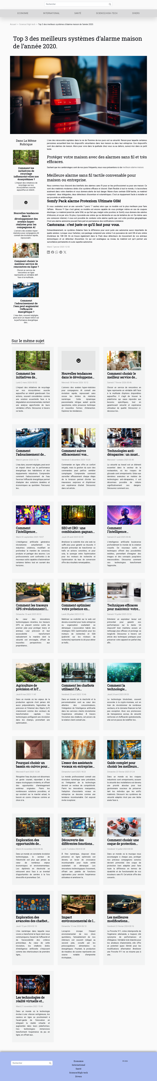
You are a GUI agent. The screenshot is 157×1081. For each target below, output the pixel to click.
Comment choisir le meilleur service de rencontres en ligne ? (26, 264)
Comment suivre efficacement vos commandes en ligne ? (78, 454)
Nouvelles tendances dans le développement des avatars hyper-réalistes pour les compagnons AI (26, 220)
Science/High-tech (107, 13)
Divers (136, 13)
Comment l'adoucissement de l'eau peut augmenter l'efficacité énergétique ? (26, 306)
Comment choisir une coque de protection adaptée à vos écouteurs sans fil (123, 845)
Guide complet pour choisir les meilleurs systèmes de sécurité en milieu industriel (122, 768)
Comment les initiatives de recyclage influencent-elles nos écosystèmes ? (26, 173)
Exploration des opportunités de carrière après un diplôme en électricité (31, 845)
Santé (77, 13)
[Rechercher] (78, 4)
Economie (22, 13)
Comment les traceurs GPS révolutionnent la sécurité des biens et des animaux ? (32, 610)
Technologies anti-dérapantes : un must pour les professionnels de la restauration (124, 456)
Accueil (13, 24)
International (51, 13)
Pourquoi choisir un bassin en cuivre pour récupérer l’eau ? (31, 766)
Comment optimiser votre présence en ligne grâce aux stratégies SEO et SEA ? (78, 610)
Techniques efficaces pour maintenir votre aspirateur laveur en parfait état (122, 610)
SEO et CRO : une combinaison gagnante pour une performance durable (78, 533)
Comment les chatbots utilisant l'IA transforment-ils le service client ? (78, 691)
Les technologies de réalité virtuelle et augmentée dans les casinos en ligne (30, 1003)
